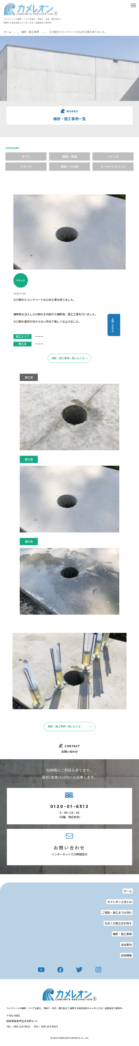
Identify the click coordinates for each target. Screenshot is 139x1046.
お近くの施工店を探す (118, 923)
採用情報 (126, 955)
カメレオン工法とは (119, 902)
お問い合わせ (69, 847)
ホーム (128, 891)
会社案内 (126, 945)
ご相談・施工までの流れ (117, 912)
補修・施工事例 (122, 934)
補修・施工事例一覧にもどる (64, 726)
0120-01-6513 (69, 807)
